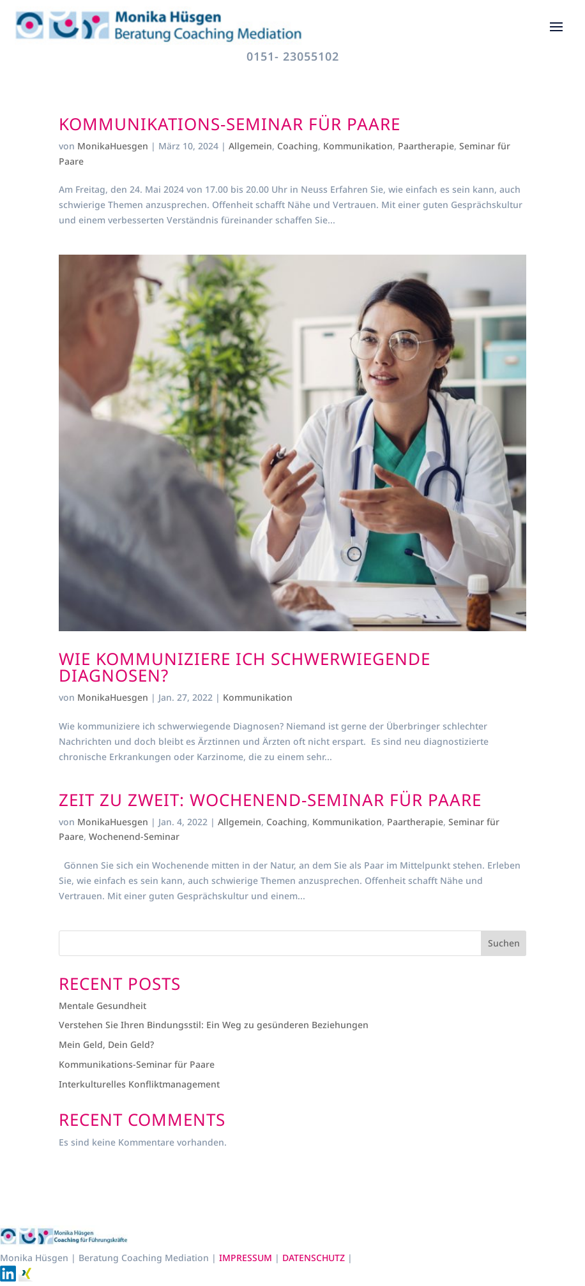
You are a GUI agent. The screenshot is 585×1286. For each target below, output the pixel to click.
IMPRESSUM (247, 1258)
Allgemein (250, 146)
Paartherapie (426, 146)
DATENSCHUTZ (314, 1258)
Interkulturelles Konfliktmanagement (139, 1084)
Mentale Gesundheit (102, 1005)
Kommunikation (358, 146)
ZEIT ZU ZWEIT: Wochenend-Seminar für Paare (270, 799)
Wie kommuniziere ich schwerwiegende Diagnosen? (244, 667)
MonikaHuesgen (112, 146)
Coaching (297, 146)
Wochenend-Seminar (134, 836)
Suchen (504, 943)
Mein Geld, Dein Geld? (106, 1044)
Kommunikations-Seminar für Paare (229, 123)
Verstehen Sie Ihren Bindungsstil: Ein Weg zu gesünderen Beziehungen (213, 1025)
